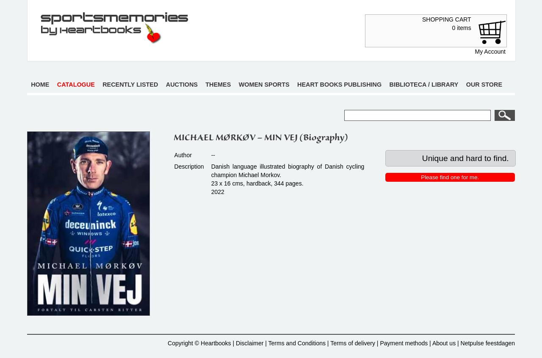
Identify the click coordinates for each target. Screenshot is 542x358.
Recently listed (130, 84)
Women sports (264, 84)
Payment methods (404, 343)
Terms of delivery (352, 343)
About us (444, 343)
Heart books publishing (339, 84)
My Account (490, 51)
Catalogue (76, 84)
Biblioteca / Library (424, 84)
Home (40, 84)
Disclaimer (249, 343)
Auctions (182, 84)
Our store (484, 84)
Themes (218, 84)
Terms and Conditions (297, 343)
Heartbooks (216, 343)
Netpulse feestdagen (488, 343)
